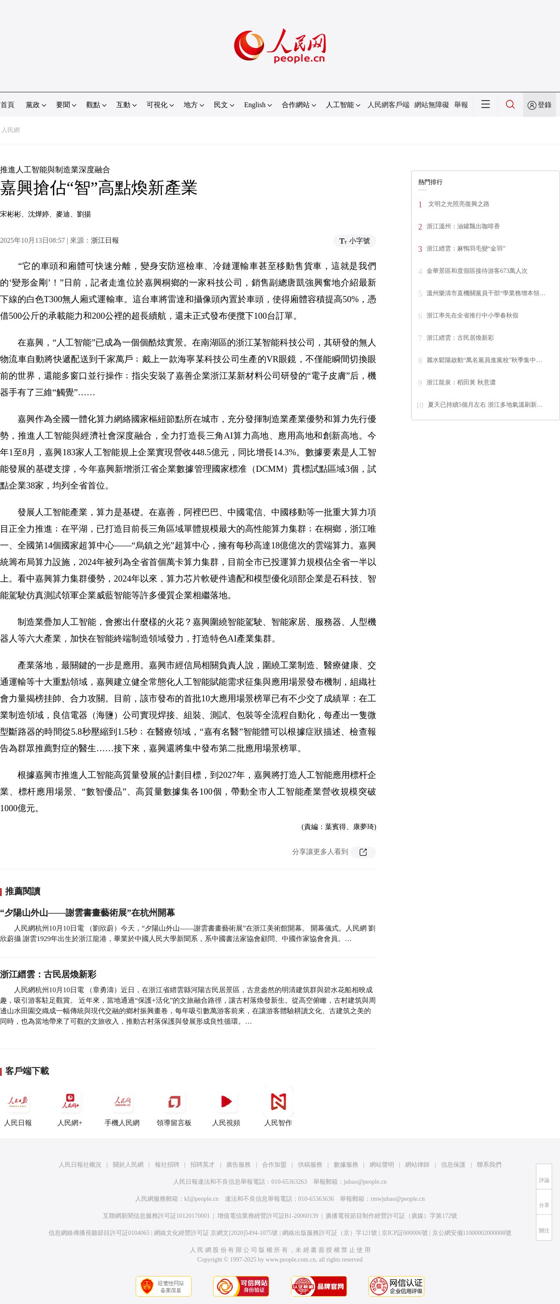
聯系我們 (489, 1164)
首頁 (7, 104)
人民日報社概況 (80, 1164)
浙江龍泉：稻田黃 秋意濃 (461, 382)
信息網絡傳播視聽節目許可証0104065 (99, 1233)
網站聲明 (382, 1164)
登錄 (545, 104)
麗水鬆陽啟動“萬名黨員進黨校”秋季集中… (484, 360)
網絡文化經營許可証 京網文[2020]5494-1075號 (216, 1233)
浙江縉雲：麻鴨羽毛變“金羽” (466, 248)
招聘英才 (202, 1164)
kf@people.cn (201, 1199)
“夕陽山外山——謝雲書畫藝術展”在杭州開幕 (87, 912)
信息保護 (453, 1164)
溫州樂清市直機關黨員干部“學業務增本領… (486, 293)
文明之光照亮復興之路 (458, 204)
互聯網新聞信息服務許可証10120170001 (156, 1216)
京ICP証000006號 (405, 1233)
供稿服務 (310, 1164)
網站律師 (417, 1164)
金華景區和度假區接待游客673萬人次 (477, 271)
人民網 (10, 130)
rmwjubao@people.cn (398, 1199)
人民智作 (278, 1106)
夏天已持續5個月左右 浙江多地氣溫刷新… (485, 404)
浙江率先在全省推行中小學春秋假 (472, 315)
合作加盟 (274, 1164)
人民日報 (18, 1106)
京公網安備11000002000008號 (471, 1233)
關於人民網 (128, 1164)
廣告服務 (238, 1164)
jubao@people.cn (365, 1181)
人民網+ (70, 1106)
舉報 (461, 104)
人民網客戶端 (389, 104)
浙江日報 (105, 240)
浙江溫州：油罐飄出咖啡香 (463, 226)
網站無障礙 (431, 104)
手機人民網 (122, 1106)
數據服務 (346, 1164)
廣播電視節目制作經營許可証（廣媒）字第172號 (391, 1216)
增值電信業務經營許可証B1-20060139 (267, 1216)
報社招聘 (167, 1164)
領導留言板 (174, 1106)
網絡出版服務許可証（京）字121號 (329, 1233)
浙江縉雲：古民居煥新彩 (48, 974)
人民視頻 (226, 1106)
